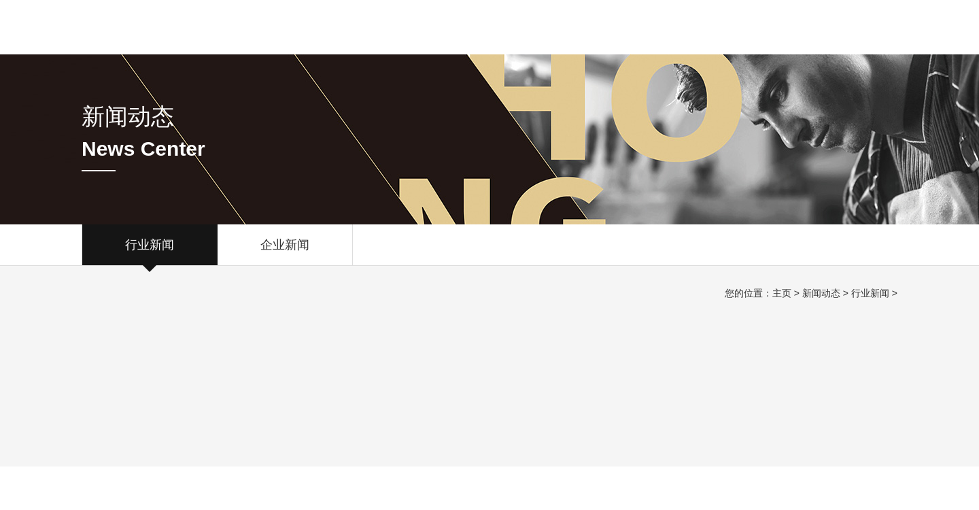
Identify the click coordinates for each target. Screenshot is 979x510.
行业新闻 (149, 251)
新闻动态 (821, 293)
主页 (781, 293)
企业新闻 (284, 251)
